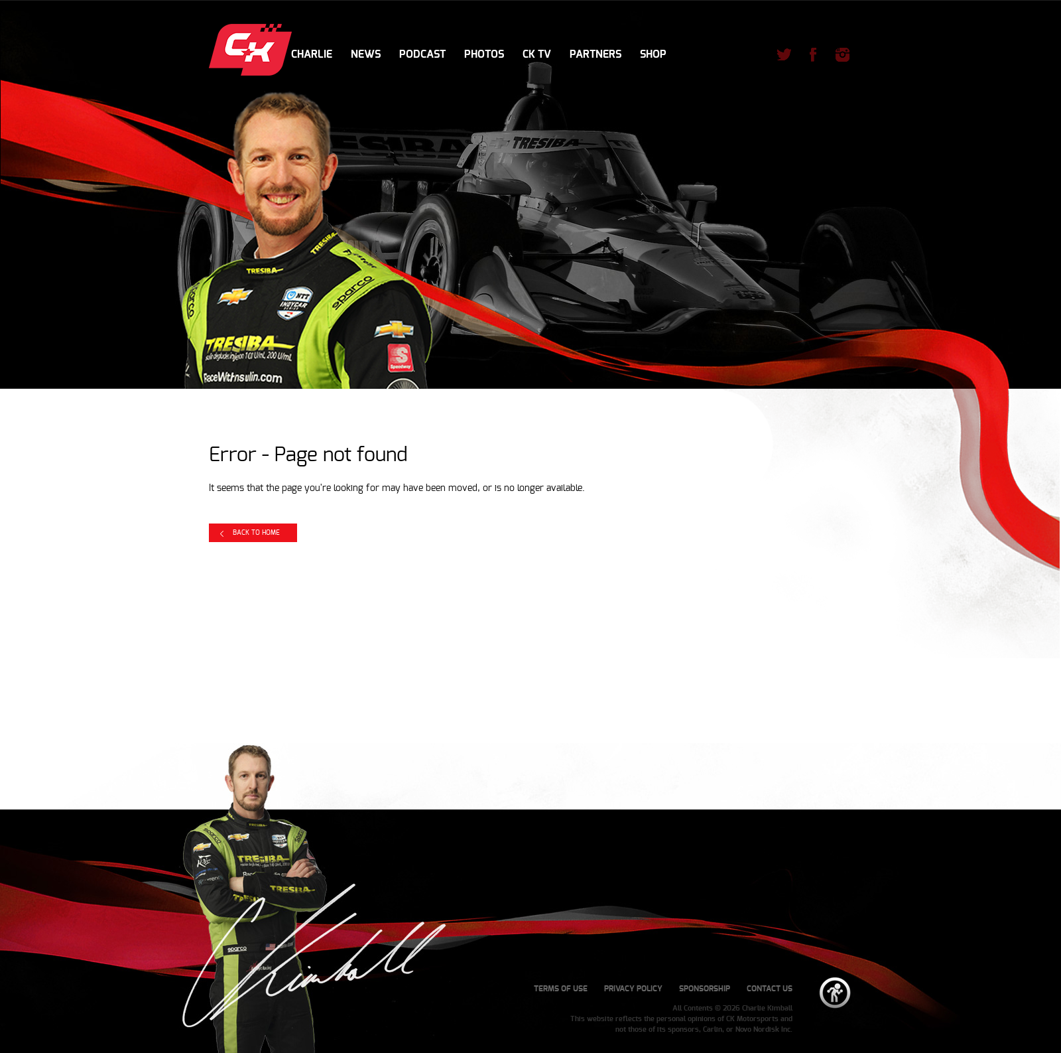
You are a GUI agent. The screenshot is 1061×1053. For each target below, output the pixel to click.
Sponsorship (704, 989)
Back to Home (256, 532)
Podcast (422, 54)
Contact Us (769, 989)
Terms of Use (561, 989)
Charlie (311, 54)
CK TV (537, 54)
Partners (595, 54)
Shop (653, 54)
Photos (484, 54)
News (366, 54)
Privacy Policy (633, 989)
